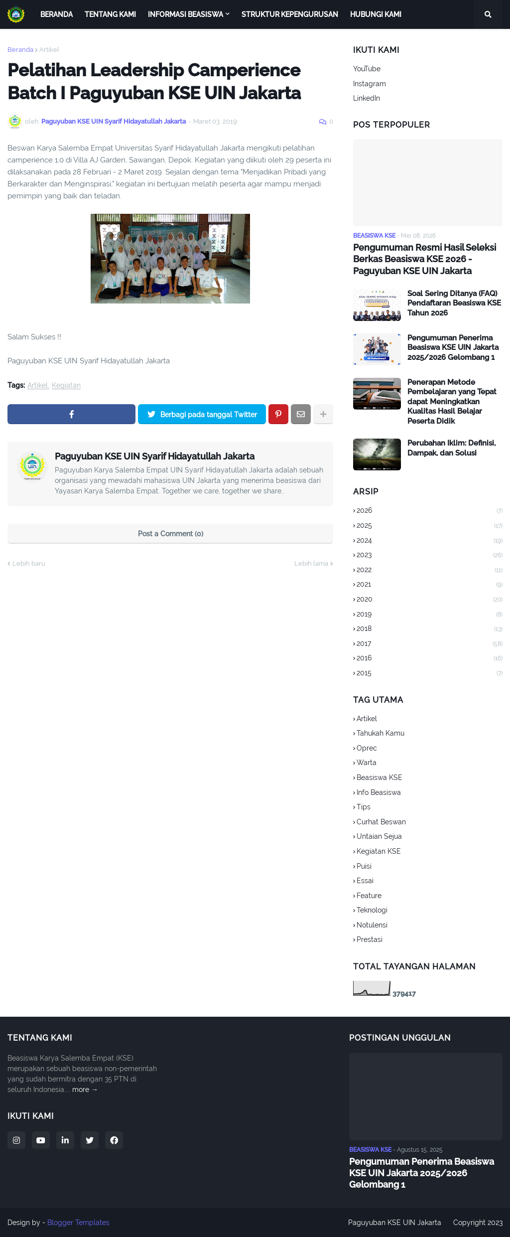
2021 (430, 585)
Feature (369, 896)
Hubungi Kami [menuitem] (375, 14)
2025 (430, 526)
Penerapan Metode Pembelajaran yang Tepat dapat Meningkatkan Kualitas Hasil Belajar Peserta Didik (452, 402)
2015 (430, 673)
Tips (364, 807)
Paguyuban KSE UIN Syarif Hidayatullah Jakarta (155, 456)
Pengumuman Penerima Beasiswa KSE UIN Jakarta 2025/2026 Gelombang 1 (453, 347)
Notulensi (372, 925)
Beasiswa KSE (379, 777)
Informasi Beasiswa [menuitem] (185, 14)
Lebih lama (311, 563)
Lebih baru (28, 563)
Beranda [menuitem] (56, 14)
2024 (430, 541)
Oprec (367, 748)
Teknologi (372, 910)
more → (85, 1089)
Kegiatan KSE (379, 851)
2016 (430, 659)
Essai (365, 881)
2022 (430, 571)
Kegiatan (66, 385)
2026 (430, 511)
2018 (430, 629)
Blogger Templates (78, 1223)
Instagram (369, 84)
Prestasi (369, 939)
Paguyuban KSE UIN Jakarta (394, 1223)
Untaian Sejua (379, 836)
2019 (430, 615)
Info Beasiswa (379, 792)
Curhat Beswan (381, 822)
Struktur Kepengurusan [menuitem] (290, 14)
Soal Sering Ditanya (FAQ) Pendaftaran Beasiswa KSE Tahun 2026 (454, 303)
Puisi (364, 866)
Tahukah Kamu (380, 733)
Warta (367, 763)
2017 (430, 644)
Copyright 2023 (478, 1223)
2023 (430, 556)
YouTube (367, 69)
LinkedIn (366, 98)
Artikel (49, 49)
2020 (430, 600)
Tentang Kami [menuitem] (110, 14)
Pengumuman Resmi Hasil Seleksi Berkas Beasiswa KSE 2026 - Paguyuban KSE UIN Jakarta (424, 259)
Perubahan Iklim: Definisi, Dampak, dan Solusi (451, 448)
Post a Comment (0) (170, 534)
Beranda (20, 49)
